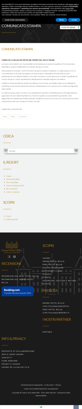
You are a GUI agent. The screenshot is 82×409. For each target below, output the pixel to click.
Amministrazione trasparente (32, 385)
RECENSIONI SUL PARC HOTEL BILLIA (20, 276)
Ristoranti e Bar (52, 271)
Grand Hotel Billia (13, 179)
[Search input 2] (41, 150)
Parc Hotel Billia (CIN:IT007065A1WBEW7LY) (56, 310)
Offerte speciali (12, 219)
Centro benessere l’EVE (15, 185)
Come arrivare (10, 361)
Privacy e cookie (11, 364)
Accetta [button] (74, 20)
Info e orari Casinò (12, 354)
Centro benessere (53, 267)
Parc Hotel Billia (12, 182)
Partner (47, 332)
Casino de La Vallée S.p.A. (16, 367)
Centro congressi (12, 192)
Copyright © (17, 392)
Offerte (47, 274)
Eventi (8, 216)
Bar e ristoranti (11, 189)
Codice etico (49, 385)
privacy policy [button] (73, 4)
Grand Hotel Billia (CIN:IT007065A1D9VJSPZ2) (56, 304)
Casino (9, 176)
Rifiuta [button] (61, 20)
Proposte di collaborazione (18, 351)
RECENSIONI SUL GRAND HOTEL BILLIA (18, 280)
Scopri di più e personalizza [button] (15, 20)
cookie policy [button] (69, 8)
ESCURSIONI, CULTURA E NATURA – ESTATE (60, 282)
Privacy (58, 385)
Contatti (7, 357)
